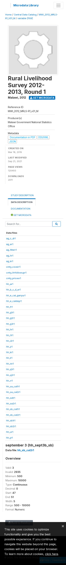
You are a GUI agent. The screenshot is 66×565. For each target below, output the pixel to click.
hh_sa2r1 (11, 403)
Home (8, 14)
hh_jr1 (9, 346)
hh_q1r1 (10, 369)
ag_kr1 (9, 261)
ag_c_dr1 (11, 238)
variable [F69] (25, 18)
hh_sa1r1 (10, 397)
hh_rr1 (9, 380)
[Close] (62, 526)
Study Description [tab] (22, 195)
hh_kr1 (9, 352)
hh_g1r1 (10, 312)
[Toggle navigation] (58, 5)
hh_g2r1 (10, 318)
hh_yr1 (9, 437)
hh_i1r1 (9, 335)
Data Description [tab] (22, 202)
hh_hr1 (9, 329)
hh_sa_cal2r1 (13, 392)
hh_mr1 (10, 363)
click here (51, 554)
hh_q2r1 (10, 375)
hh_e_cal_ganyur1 (16, 295)
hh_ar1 (9, 284)
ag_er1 (9, 244)
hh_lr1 (9, 357)
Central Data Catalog (25, 14)
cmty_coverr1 (13, 266)
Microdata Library (26, 5)
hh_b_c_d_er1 (13, 289)
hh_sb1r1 (10, 420)
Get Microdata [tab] (21, 214)
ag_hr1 (9, 255)
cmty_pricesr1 (13, 278)
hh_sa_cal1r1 (13, 386)
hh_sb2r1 (11, 426)
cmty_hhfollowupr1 (16, 272)
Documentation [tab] (20, 208)
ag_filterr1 (11, 249)
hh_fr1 (9, 306)
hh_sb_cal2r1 (13, 414)
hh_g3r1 (10, 323)
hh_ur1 (9, 431)
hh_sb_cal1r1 (13, 409)
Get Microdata (42, 97)
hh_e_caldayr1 (14, 301)
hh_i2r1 (10, 340)
